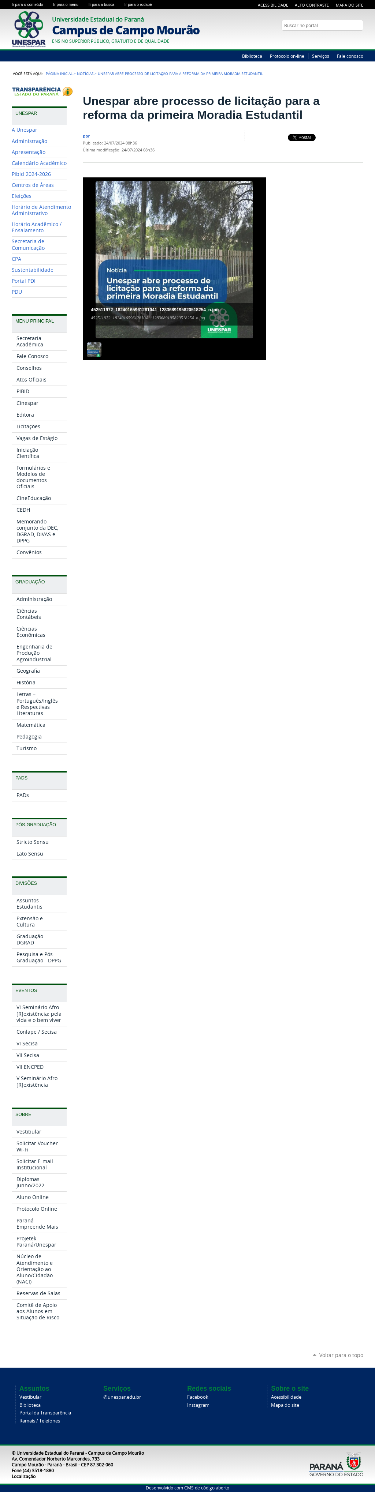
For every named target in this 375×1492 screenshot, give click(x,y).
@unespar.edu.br (122, 1397)
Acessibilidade (273, 5)
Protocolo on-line (287, 56)
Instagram (198, 1405)
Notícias (85, 73)
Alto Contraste (312, 5)
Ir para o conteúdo (31, 4)
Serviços (320, 56)
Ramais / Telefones (39, 1421)
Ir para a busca (105, 4)
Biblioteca (252, 56)
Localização (24, 1476)
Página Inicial (59, 73)
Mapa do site (285, 1405)
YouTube (359, 39)
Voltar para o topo (341, 1355)
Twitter (350, 39)
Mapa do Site (349, 5)
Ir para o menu (69, 4)
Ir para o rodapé (141, 4)
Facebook (197, 1397)
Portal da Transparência (45, 1413)
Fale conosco (350, 56)
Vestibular (30, 1397)
